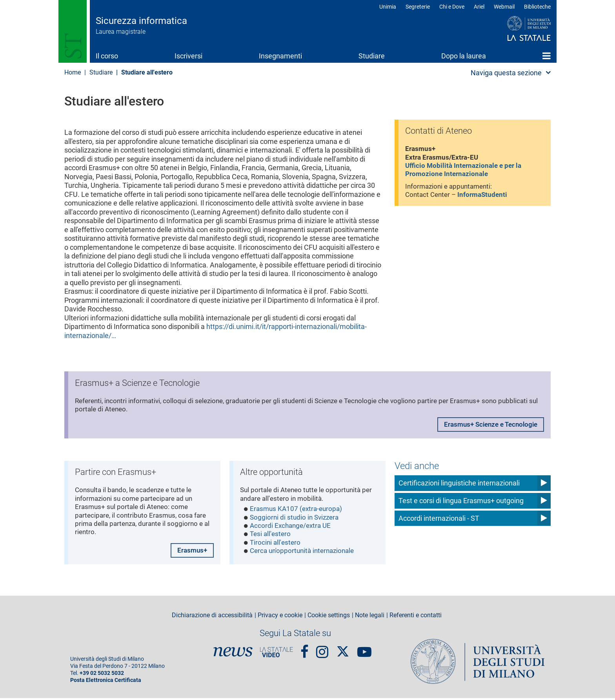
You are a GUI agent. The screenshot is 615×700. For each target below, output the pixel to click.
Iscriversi (188, 56)
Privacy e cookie (280, 617)
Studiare (371, 56)
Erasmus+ (191, 551)
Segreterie (418, 7)
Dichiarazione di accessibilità (212, 617)
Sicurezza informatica (141, 21)
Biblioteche (537, 7)
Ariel (479, 7)
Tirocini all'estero (276, 546)
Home (546, 55)
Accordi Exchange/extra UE (292, 528)
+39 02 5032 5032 (102, 675)
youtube (364, 650)
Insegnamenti (280, 56)
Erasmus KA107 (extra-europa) (298, 510)
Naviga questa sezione (506, 73)
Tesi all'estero (271, 537)
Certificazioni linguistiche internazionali (459, 482)
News (233, 654)
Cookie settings (329, 617)
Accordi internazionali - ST (438, 518)
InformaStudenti (487, 198)
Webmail (504, 7)
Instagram (322, 650)
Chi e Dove (451, 7)
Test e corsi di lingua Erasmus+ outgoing (461, 500)
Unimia (387, 7)
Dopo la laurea (463, 56)
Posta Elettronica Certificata (105, 682)
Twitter (343, 649)
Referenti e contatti (415, 617)
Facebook (304, 650)
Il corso (107, 56)
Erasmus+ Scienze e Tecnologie (487, 426)
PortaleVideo (276, 654)
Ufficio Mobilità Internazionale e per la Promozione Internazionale (466, 171)
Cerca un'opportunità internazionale (305, 555)
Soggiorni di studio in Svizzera (296, 519)
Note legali (369, 617)
